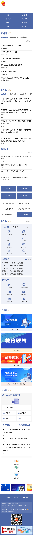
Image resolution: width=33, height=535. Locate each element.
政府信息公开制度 (24, 203)
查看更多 (28, 41)
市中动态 (8, 19)
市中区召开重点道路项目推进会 (11, 65)
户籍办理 (9, 251)
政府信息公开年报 (24, 209)
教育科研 (23, 245)
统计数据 (9, 195)
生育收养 (23, 251)
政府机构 (24, 188)
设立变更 (23, 239)
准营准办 (9, 239)
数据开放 (24, 27)
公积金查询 (23, 300)
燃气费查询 (9, 285)
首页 (8, 15)
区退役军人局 (21, 274)
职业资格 (9, 232)
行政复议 (22, 418)
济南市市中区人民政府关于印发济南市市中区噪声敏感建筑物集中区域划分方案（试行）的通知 (16, 112)
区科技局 (13, 271)
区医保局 (5, 268)
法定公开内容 (8, 209)
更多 (29, 152)
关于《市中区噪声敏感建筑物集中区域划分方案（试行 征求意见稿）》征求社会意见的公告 (16, 447)
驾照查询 (9, 292)
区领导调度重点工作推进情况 (11, 58)
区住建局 (20, 268)
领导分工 (9, 188)
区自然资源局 (6, 265)
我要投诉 (22, 413)
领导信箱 (8, 407)
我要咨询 (7, 413)
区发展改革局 (13, 268)
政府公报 (24, 195)
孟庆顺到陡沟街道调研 (8, 71)
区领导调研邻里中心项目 (9, 52)
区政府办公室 (13, 263)
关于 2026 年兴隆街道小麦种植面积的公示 (15, 165)
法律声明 (16, 497)
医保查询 (23, 292)
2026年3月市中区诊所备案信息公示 (12, 171)
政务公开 (24, 19)
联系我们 (7, 497)
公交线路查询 (24, 285)
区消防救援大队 (6, 263)
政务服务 (8, 23)
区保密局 (20, 271)
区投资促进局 (21, 265)
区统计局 (13, 265)
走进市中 (24, 15)
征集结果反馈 (24, 425)
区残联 (4, 271)
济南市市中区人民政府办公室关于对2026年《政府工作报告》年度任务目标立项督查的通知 (16, 101)
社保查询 (9, 300)
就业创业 (9, 245)
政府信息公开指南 (9, 203)
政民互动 (24, 23)
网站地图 (25, 497)
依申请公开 (24, 214)
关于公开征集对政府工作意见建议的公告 (16, 438)
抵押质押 (23, 232)
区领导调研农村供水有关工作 (11, 45)
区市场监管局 (13, 274)
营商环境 (8, 27)
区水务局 (5, 274)
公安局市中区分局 (21, 263)
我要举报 (7, 418)
